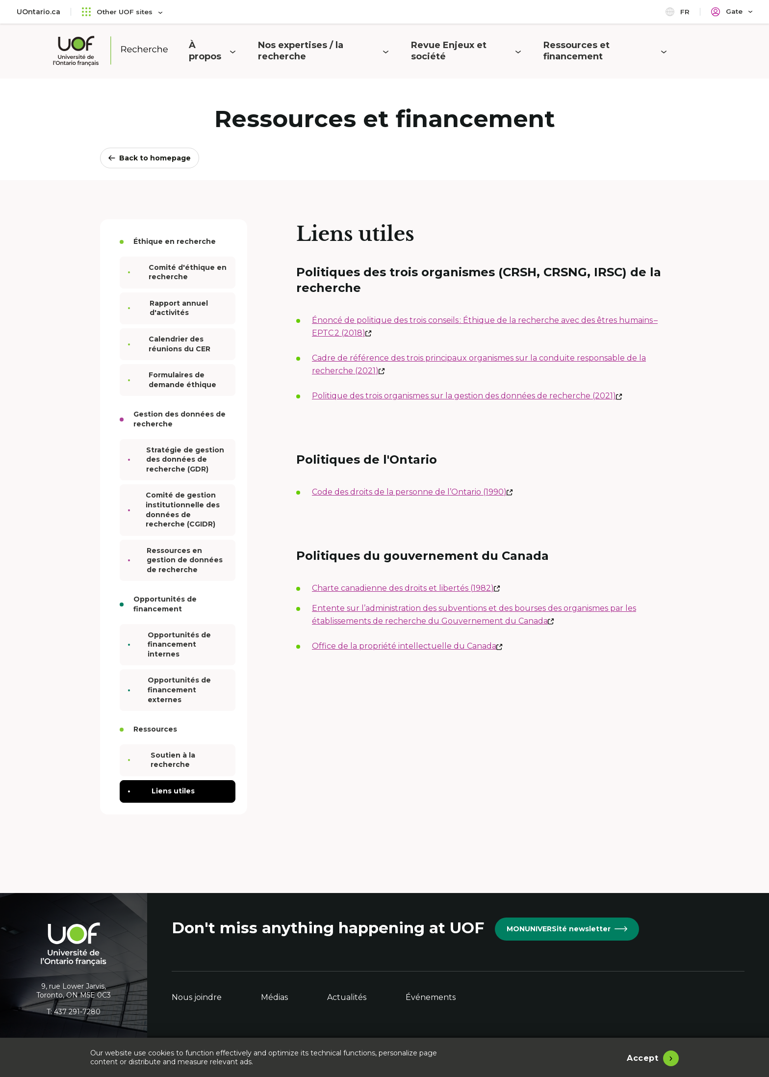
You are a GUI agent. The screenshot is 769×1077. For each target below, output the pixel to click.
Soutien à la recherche (166, 760)
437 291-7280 (77, 1011)
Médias (274, 997)
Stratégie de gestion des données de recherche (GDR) (180, 459)
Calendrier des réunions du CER (173, 344)
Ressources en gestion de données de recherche (180, 560)
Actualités (346, 997)
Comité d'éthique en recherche (182, 272)
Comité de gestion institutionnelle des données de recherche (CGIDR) (178, 509)
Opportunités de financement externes (174, 690)
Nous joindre (197, 997)
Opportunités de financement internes (174, 644)
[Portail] (731, 11)
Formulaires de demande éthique (176, 379)
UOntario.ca (38, 11)
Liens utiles (166, 791)
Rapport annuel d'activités (172, 308)
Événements (431, 997)
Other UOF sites (123, 11)
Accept (642, 1057)
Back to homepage (149, 158)
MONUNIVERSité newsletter (567, 928)
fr (677, 11)
